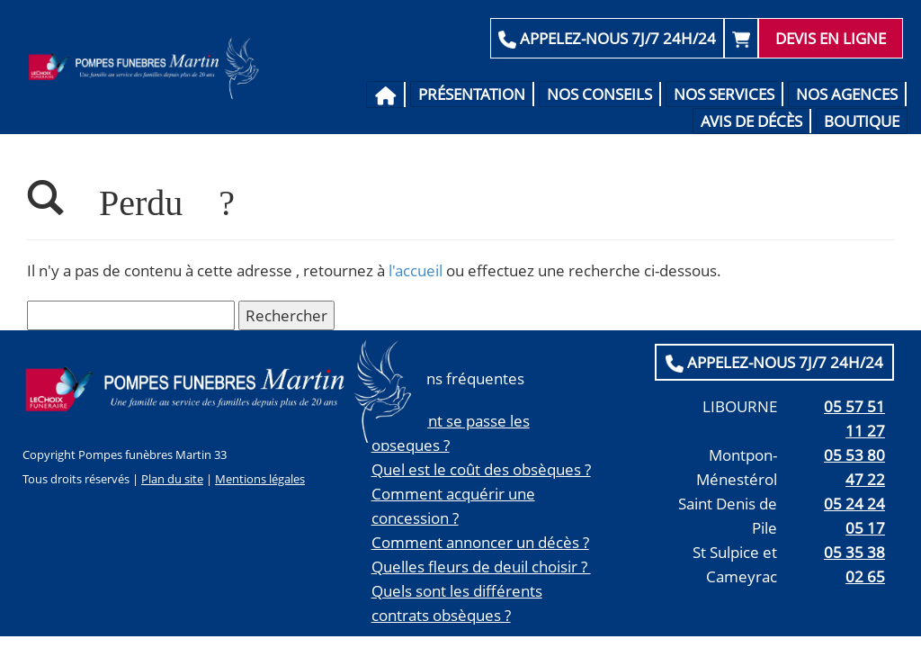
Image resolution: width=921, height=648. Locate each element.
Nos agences (847, 94)
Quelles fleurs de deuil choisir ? (481, 566)
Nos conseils (599, 94)
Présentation (471, 94)
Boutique (861, 121)
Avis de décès (751, 121)
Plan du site (172, 479)
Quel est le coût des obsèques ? (481, 469)
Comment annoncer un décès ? (480, 542)
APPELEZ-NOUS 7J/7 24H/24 (607, 38)
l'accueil (416, 270)
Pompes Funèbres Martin (147, 67)
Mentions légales (260, 479)
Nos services (724, 94)
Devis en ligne (830, 38)
